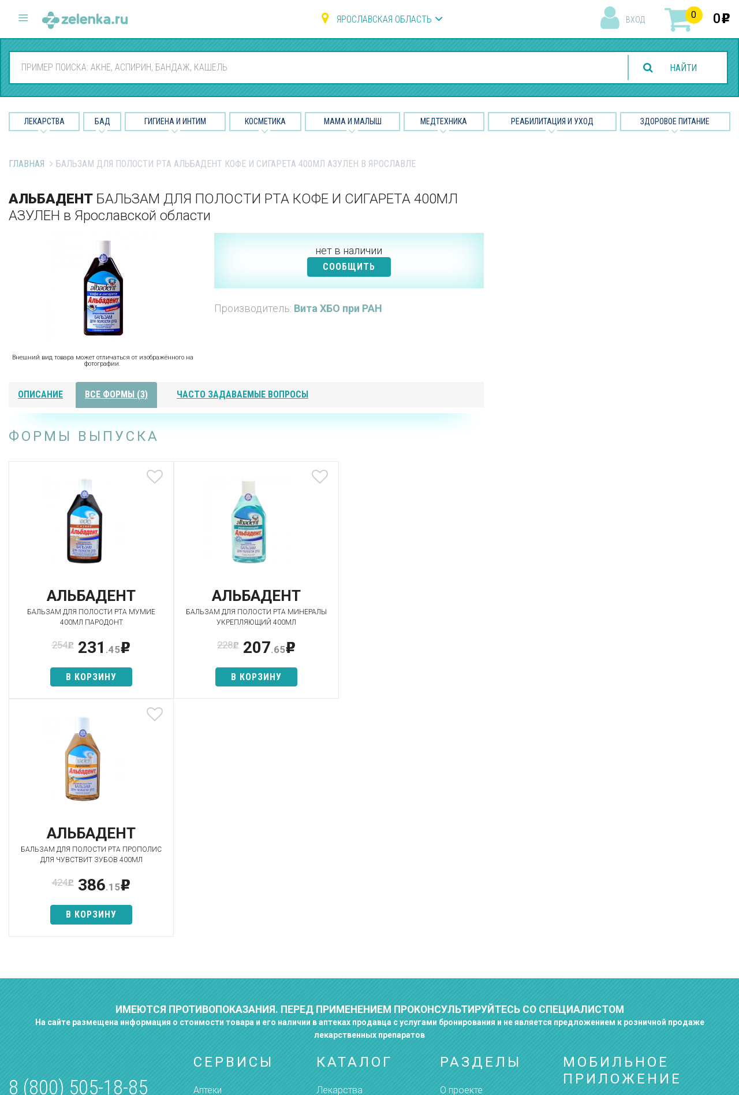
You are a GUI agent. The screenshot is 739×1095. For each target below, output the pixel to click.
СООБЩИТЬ (349, 266)
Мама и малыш (353, 121)
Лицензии (460, 903)
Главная (26, 163)
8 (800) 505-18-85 (78, 861)
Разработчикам (473, 943)
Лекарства (44, 121)
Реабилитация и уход (552, 121)
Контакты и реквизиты (487, 923)
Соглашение (466, 964)
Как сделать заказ (233, 943)
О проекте (461, 863)
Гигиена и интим (349, 903)
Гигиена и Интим (175, 121)
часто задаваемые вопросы (242, 394)
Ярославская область (384, 19)
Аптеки (207, 863)
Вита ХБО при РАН (338, 308)
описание (40, 394)
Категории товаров (234, 883)
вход (635, 19)
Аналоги (210, 923)
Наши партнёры (472, 883)
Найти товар (219, 903)
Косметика (265, 121)
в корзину (87, 676)
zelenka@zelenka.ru (49, 929)
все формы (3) (116, 394)
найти (682, 67)
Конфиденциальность (486, 984)
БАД (102, 121)
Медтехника (443, 121)
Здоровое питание (675, 121)
